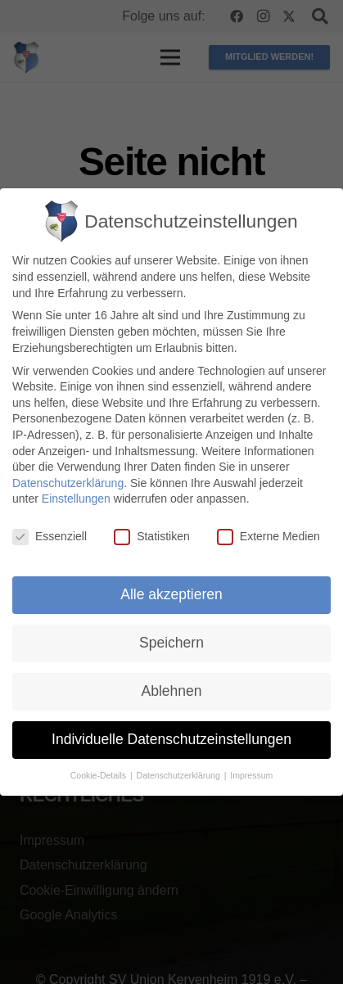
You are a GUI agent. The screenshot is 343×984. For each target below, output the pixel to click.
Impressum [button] (251, 775)
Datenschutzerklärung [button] (180, 775)
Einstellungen (76, 499)
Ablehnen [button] (172, 691)
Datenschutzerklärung (68, 483)
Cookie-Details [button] (99, 775)
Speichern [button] (171, 642)
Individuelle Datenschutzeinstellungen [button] (171, 739)
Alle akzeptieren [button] (171, 594)
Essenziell (49, 536)
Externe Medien (268, 536)
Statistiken (152, 536)
